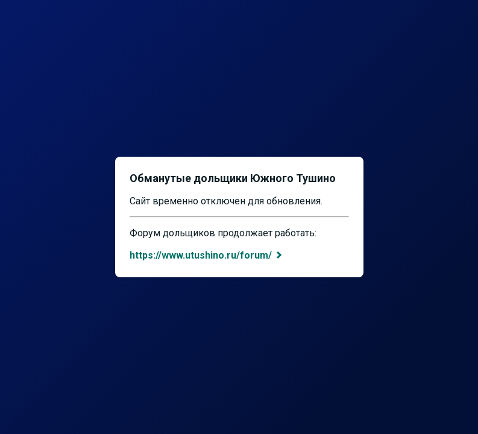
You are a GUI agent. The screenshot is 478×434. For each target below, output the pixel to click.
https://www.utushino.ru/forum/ (207, 255)
